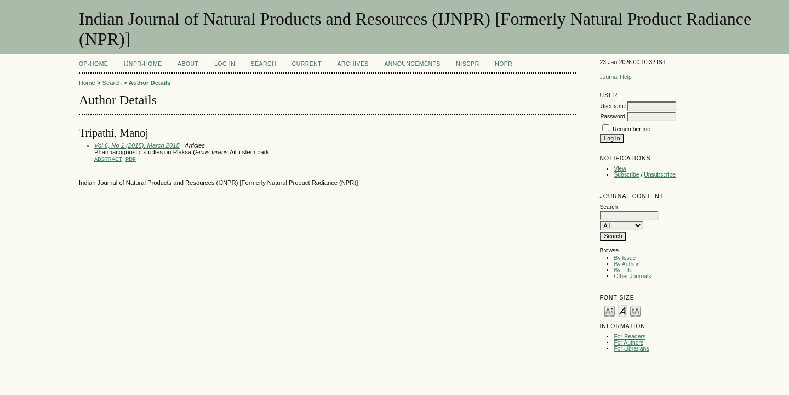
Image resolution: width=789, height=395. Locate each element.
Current (307, 64)
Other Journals (632, 276)
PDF (130, 159)
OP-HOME (93, 64)
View (620, 169)
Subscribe (626, 175)
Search (263, 64)
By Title (623, 270)
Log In (224, 64)
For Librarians (631, 349)
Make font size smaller (609, 310)
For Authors (628, 343)
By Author (626, 264)
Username (613, 106)
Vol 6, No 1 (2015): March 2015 (137, 145)
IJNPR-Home (143, 64)
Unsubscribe (660, 175)
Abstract (108, 159)
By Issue (625, 258)
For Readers (629, 337)
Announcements (412, 64)
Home (87, 83)
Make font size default (622, 310)
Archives (353, 64)
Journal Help (615, 77)
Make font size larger (635, 310)
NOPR (503, 64)
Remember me (631, 129)
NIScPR (467, 64)
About (188, 64)
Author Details (149, 83)
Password (612, 117)
